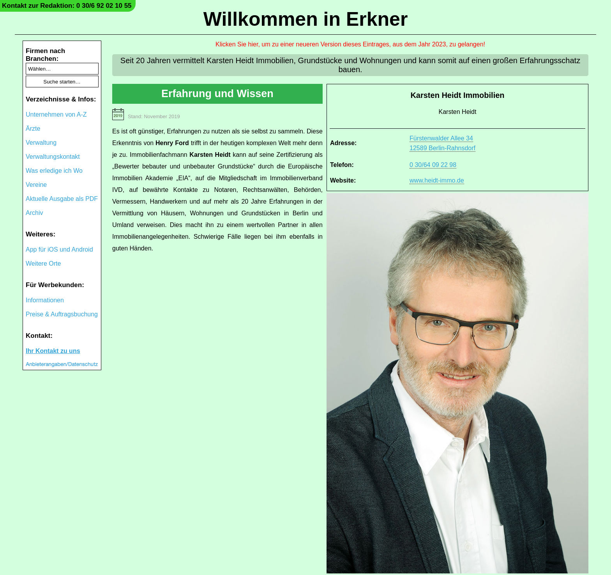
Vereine (36, 184)
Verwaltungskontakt (53, 156)
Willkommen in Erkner (305, 19)
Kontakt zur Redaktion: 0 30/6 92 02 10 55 (67, 5)
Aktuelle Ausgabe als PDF (62, 198)
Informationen (45, 300)
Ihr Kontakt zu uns (53, 351)
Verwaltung (41, 142)
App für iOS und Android (59, 249)
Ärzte (33, 128)
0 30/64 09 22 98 (433, 164)
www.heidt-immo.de (437, 180)
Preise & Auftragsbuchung (62, 314)
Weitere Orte (43, 263)
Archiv (34, 212)
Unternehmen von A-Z (56, 114)
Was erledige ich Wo (54, 170)
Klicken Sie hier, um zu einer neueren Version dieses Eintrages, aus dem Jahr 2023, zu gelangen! (350, 44)
